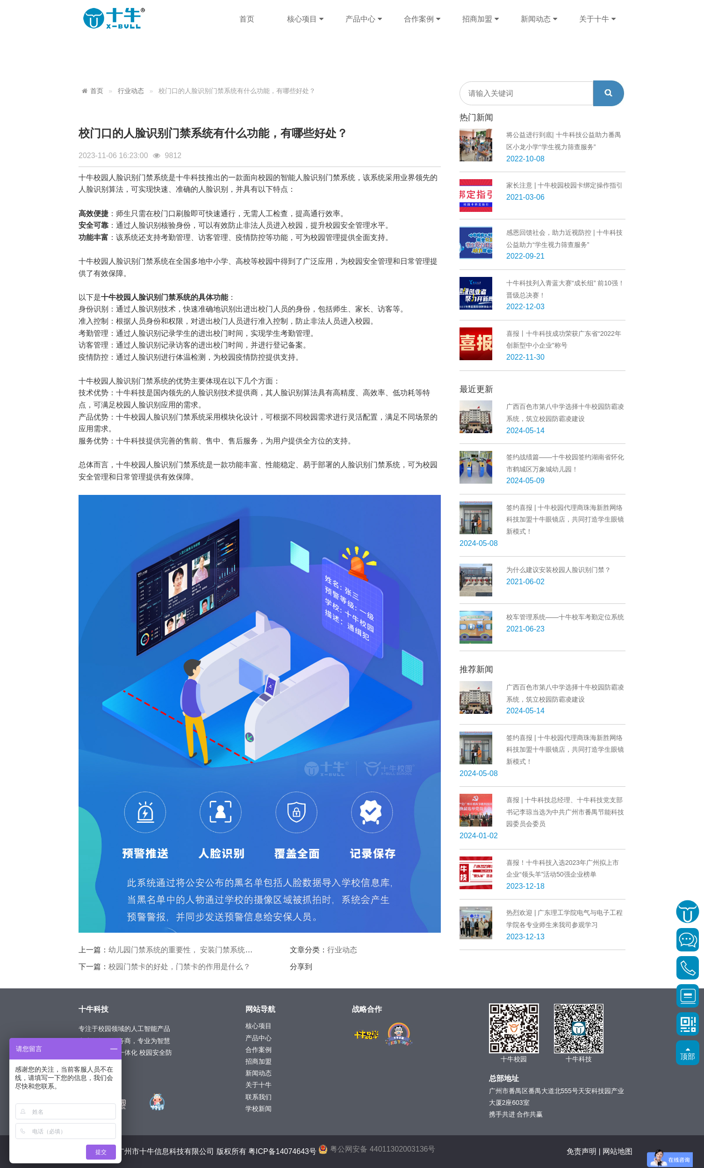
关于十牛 (597, 19)
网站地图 (617, 1151)
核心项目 (305, 19)
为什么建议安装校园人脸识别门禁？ (558, 569)
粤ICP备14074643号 (282, 1151)
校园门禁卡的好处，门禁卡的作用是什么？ (179, 967)
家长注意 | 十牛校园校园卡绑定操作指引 (564, 185)
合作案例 (422, 19)
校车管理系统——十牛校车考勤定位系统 (565, 617)
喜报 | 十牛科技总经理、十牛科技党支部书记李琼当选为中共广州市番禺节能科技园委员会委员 (565, 811)
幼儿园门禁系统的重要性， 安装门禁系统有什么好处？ (199, 950)
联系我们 (258, 1097)
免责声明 (581, 1151)
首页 (246, 19)
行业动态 (131, 90)
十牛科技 (114, 18)
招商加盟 (480, 19)
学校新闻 (258, 1108)
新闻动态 (539, 19)
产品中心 (363, 19)
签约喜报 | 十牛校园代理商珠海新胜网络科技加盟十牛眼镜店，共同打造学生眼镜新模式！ (565, 519)
